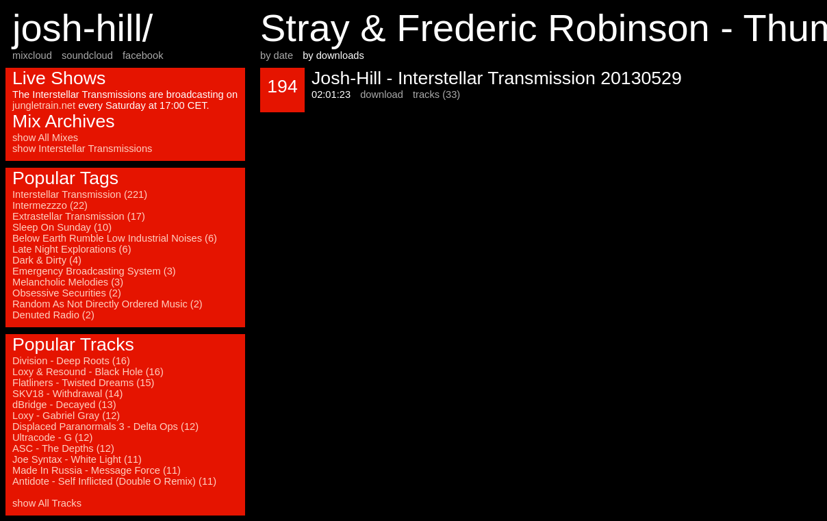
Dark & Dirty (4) (46, 260)
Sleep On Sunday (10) (62, 227)
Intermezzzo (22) (50, 205)
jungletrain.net (43, 105)
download (381, 94)
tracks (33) (436, 94)
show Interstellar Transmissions (82, 148)
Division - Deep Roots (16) (71, 360)
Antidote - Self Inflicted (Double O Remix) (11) (114, 481)
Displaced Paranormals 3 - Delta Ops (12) (105, 426)
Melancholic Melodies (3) (67, 282)
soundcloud (87, 55)
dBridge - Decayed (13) (64, 404)
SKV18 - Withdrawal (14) (67, 393)
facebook (143, 55)
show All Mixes (45, 137)
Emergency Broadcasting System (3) (94, 271)
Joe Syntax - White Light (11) (77, 459)
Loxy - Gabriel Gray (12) (66, 415)
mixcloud (32, 55)
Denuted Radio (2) (53, 314)
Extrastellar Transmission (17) (78, 216)
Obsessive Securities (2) (66, 293)
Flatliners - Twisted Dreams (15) (83, 382)
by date (276, 55)
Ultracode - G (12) (52, 437)
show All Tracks (46, 503)
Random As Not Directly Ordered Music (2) (107, 303)
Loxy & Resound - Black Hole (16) (88, 371)
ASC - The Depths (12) (63, 448)
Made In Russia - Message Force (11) (96, 470)
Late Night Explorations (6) (71, 249)
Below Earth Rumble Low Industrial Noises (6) (114, 238)
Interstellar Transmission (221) (79, 194)
